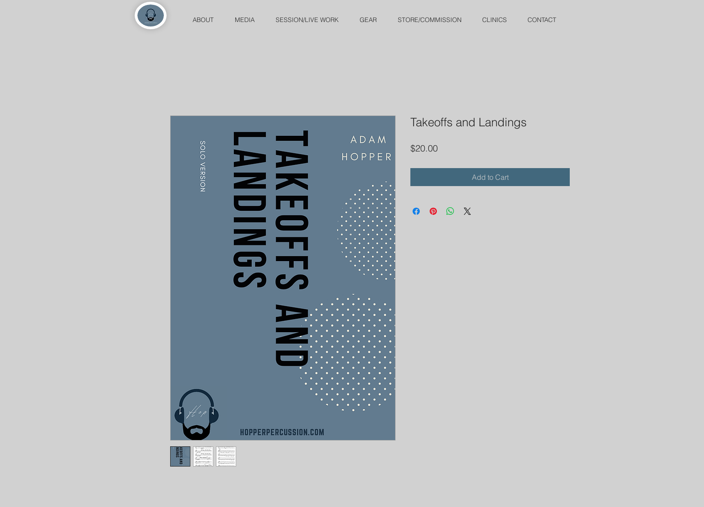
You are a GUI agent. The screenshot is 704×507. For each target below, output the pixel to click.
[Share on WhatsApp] (450, 211)
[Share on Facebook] (416, 211)
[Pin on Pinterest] (433, 211)
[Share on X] (467, 211)
